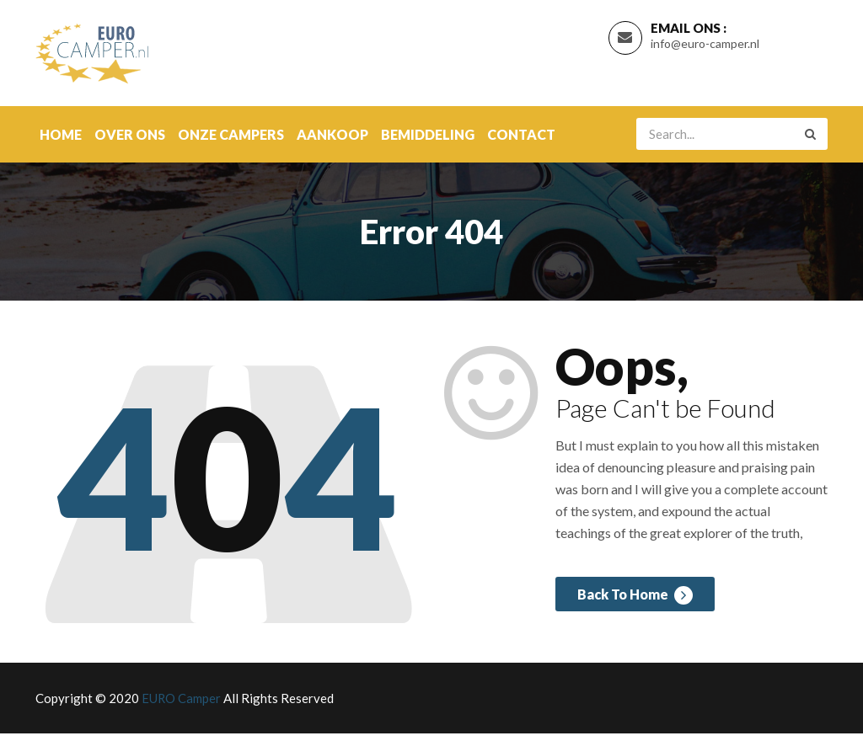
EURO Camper (182, 705)
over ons (129, 142)
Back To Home (631, 607)
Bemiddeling (427, 142)
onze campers (231, 142)
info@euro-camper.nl (705, 47)
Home (61, 142)
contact (521, 142)
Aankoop (332, 142)
